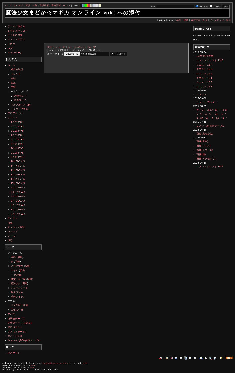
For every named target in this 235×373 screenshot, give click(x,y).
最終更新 (56, 5)
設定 (10, 240)
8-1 (13, 152)
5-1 (13, 139)
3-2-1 (14, 209)
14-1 (13, 179)
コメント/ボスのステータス (211, 110)
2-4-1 (14, 201)
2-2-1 (14, 192)
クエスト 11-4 (204, 64)
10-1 (13, 161)
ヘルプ (66, 5)
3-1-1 (14, 205)
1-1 (13, 122)
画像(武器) (202, 141)
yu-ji (33, 365)
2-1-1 (14, 187)
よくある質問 (15, 35)
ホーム (11, 65)
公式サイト (14, 352)
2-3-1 (14, 196)
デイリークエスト (21, 109)
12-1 (13, 170)
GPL (85, 363)
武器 (13, 257)
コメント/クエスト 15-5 (209, 166)
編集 (178, 20)
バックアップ (217, 20)
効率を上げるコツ (17, 30)
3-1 (13, 130)
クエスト (13, 117)
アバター (13, 314)
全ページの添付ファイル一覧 (81, 47)
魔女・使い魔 (18, 279)
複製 (186, 20)
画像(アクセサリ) (206, 158)
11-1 (13, 166)
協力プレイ (20, 100)
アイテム (13, 218)
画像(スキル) (203, 145)
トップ (7, 5)
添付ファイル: (55, 53)
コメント (201, 94)
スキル (14, 270)
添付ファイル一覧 (56, 47)
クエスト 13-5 (204, 69)
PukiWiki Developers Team (56, 363)
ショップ (13, 231)
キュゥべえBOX (16, 227)
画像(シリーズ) (204, 150)
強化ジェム (17, 292)
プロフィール (15, 113)
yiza (32, 367)
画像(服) (201, 154)
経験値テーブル (16, 318)
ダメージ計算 (15, 336)
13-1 (13, 174)
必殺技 (18, 274)
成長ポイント (15, 327)
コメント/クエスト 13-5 (209, 60)
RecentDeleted (204, 56)
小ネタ (11, 44)
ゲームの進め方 (16, 26)
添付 (228, 20)
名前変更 (195, 20)
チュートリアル (16, 39)
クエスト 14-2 (204, 73)
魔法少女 (16, 283)
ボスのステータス (17, 331)
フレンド (16, 74)
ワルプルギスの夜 (21, 104)
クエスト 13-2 (204, 82)
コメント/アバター (206, 102)
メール (11, 236)
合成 (10, 222)
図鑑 (13, 82)
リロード (18, 5)
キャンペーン (15, 52)
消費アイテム (18, 296)
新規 (27, 5)
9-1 (13, 157)
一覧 (34, 5)
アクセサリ (17, 265)
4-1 (13, 135)
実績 (13, 87)
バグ (10, 48)
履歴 (13, 78)
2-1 (13, 126)
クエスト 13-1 (204, 78)
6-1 (13, 144)
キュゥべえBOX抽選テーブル (24, 340)
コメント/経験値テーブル (210, 125)
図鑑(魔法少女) (204, 133)
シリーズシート (19, 287)
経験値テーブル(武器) (20, 322)
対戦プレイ (20, 96)
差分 (205, 20)
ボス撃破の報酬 (19, 305)
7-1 (13, 148)
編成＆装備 (17, 69)
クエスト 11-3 (204, 86)
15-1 (13, 183)
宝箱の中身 (17, 309)
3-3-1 (14, 214)
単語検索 (44, 5)
